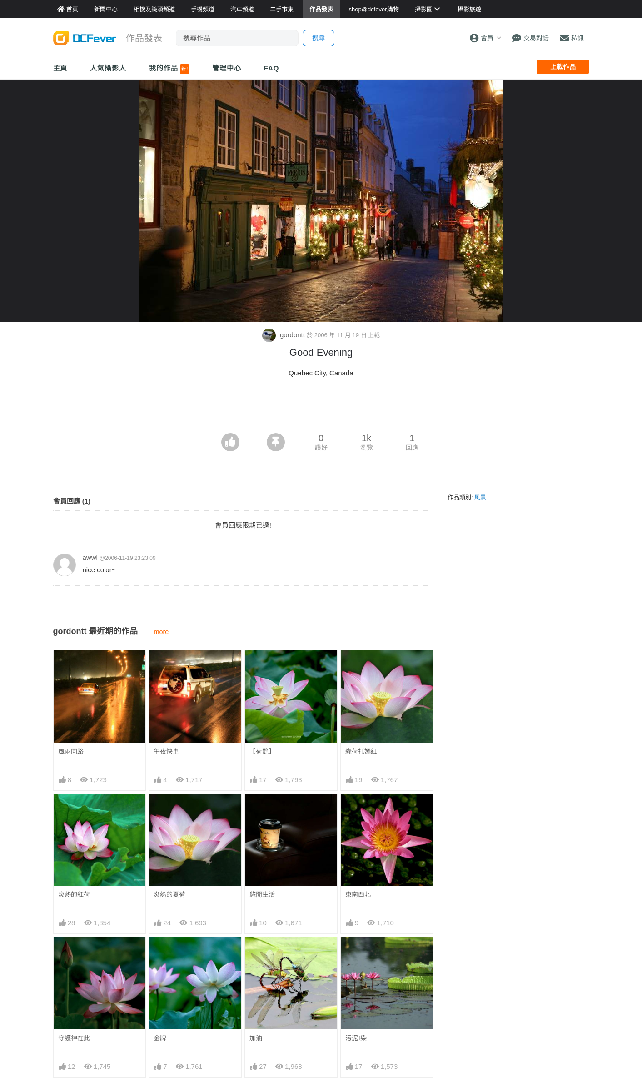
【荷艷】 (262, 751)
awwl (90, 557)
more (161, 631)
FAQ (271, 68)
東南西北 (358, 894)
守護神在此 (74, 1038)
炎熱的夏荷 (169, 894)
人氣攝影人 (108, 68)
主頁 (60, 68)
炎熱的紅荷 (74, 894)
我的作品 (169, 69)
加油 (255, 1038)
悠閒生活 (262, 894)
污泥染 (356, 1038)
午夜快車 (166, 751)
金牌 (160, 1038)
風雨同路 (71, 751)
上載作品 (563, 66)
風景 (480, 497)
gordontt (284, 335)
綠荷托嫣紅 (361, 751)
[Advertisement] (321, 408)
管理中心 (226, 68)
